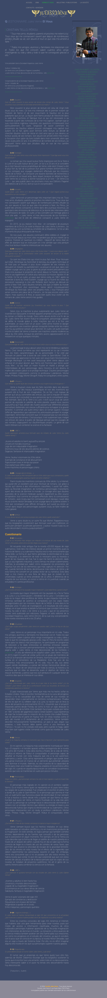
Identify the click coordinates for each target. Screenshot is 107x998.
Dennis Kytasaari (87, 147)
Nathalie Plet (86, 191)
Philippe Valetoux (86, 225)
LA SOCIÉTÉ (84, 2)
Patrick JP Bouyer (86, 89)
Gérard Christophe (86, 99)
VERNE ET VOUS (48, 2)
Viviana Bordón (86, 84)
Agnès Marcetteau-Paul (86, 162)
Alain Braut (86, 91)
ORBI (37, 2)
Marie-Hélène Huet (87, 133)
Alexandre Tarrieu (87, 218)
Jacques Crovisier (87, 104)
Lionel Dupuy (87, 121)
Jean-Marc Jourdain (87, 140)
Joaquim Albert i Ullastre (86, 69)
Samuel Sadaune (87, 203)
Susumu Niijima (87, 177)
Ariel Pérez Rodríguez (87, 199)
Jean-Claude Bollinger (87, 82)
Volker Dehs (87, 108)
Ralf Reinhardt (86, 194)
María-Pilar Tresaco (87, 223)
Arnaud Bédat (86, 77)
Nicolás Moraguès (87, 172)
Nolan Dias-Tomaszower (87, 118)
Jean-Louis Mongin (87, 169)
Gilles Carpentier (86, 96)
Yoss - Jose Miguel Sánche (86, 228)
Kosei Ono (87, 184)
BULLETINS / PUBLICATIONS (67, 2)
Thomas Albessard (87, 74)
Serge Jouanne (87, 138)
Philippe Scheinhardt (86, 208)
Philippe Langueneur (87, 152)
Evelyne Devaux (86, 116)
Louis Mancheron (86, 160)
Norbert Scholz (87, 211)
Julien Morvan (87, 174)
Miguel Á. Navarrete (86, 179)
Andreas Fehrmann (87, 128)
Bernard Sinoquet (87, 213)
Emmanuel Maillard (86, 157)
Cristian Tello (87, 220)
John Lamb (87, 150)
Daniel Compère (86, 101)
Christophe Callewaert (86, 94)
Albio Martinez (87, 167)
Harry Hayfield (86, 130)
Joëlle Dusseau (86, 123)
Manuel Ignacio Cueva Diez (87, 106)
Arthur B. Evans (86, 125)
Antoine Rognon (87, 201)
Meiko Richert (87, 196)
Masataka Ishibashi (87, 135)
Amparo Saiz (87, 206)
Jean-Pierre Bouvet (87, 87)
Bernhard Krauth (86, 145)
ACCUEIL (29, 2)
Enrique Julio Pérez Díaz (87, 189)
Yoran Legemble (87, 155)
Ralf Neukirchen (87, 182)
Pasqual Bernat (86, 79)
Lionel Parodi (86, 186)
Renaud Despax (87, 111)
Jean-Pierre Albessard (87, 72)
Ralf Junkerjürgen (86, 143)
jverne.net (50, 73)
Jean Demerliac (86, 113)
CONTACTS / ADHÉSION (34, 8)
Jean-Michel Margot (87, 164)
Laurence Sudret (86, 216)
